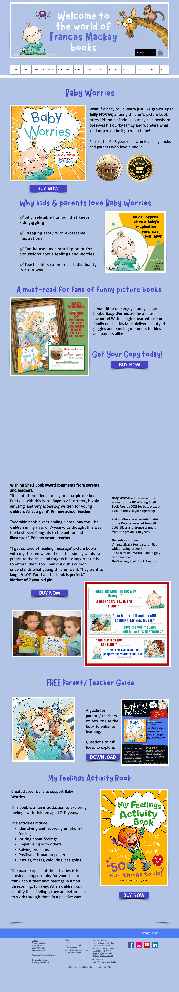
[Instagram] (139, 945)
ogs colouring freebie (102, 950)
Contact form (97, 959)
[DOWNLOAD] (103, 757)
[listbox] (145, 52)
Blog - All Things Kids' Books (104, 962)
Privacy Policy (149, 933)
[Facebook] (131, 945)
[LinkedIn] (155, 945)
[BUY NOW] (48, 188)
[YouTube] (147, 945)
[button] (145, 52)
